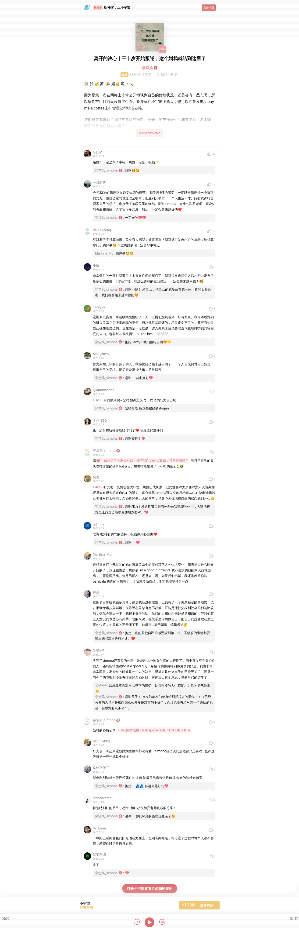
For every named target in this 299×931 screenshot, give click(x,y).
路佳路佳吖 (101, 767)
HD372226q (102, 229)
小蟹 (96, 265)
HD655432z (101, 741)
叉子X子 (99, 650)
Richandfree (102, 798)
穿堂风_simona (106, 450)
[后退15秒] (137, 922)
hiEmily (98, 524)
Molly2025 (101, 354)
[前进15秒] (162, 922)
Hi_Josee (99, 828)
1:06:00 (97, 400)
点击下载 (208, 8)
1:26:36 (97, 487)
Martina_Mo (102, 554)
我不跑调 (99, 854)
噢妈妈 (147, 67)
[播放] (149, 922)
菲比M (97, 152)
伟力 (96, 477)
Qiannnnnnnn (103, 390)
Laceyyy (99, 307)
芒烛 (96, 592)
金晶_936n (100, 420)
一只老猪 (99, 182)
